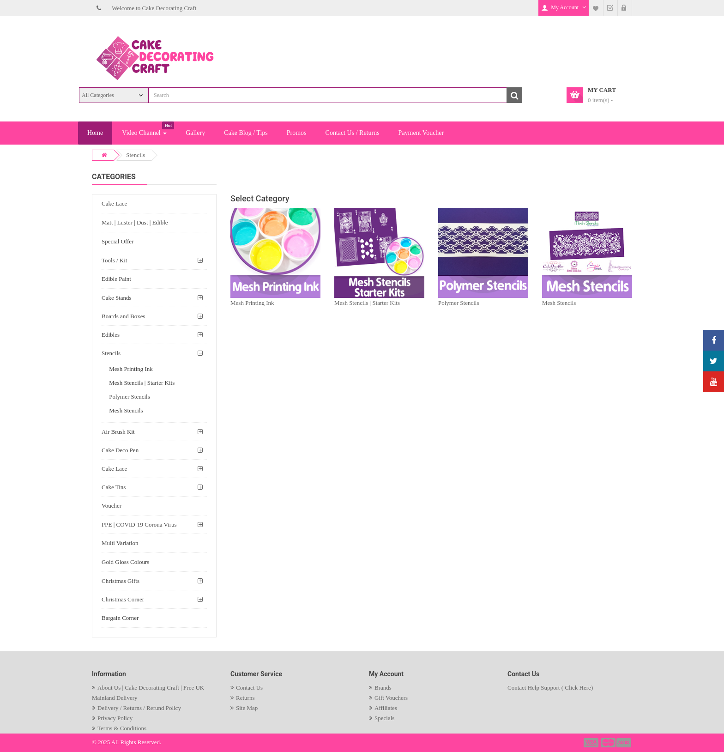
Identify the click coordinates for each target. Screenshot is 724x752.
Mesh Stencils (559, 302)
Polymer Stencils (458, 302)
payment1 (592, 742)
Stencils (135, 155)
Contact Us (249, 687)
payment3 (624, 742)
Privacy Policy (115, 718)
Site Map (247, 707)
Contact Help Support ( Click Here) (550, 687)
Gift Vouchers (391, 697)
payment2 (608, 742)
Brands (383, 687)
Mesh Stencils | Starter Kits (367, 302)
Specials (384, 718)
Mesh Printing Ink (252, 302)
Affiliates (385, 707)
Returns (245, 697)
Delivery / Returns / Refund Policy (139, 707)
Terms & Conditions (121, 728)
